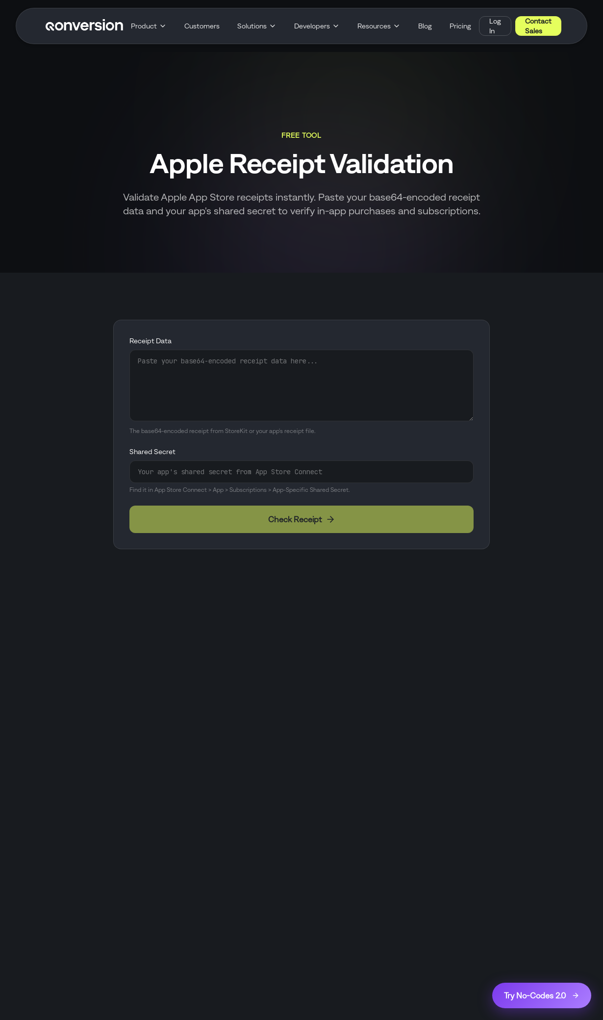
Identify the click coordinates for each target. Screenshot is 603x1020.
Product (149, 26)
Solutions (256, 26)
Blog (425, 26)
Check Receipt (301, 519)
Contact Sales (538, 26)
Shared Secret (152, 452)
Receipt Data (150, 341)
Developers (317, 26)
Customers (202, 26)
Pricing (460, 26)
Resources (379, 26)
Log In (495, 26)
